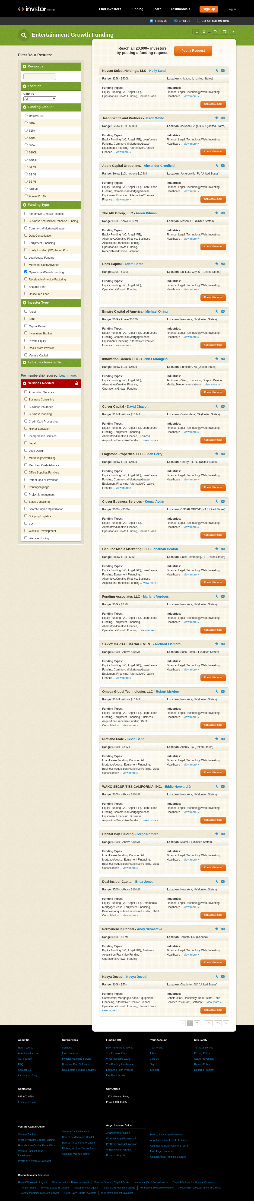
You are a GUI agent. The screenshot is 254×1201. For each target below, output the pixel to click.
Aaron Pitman (146, 213)
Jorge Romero (148, 834)
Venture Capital (36, 355)
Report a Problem (204, 1069)
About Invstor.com (28, 1053)
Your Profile (156, 1047)
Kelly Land (157, 71)
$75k (30, 145)
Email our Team (27, 1102)
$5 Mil (30, 181)
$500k (31, 160)
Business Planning (38, 414)
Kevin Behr (135, 739)
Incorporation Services (40, 436)
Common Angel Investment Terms (169, 1145)
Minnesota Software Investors (157, 1187)
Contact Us (24, 1069)
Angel (30, 311)
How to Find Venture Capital (78, 1137)
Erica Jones (144, 881)
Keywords (35, 66)
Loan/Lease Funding (39, 257)
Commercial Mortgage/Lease (44, 228)
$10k (30, 123)
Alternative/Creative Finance (44, 214)
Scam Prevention (204, 1058)
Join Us (154, 1058)
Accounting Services (39, 392)
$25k (30, 130)
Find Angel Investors (161, 1151)
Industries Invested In (44, 362)
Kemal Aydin (154, 501)
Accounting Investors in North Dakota (199, 1187)
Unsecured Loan (36, 294)
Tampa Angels (28, 1187)
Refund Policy (202, 1064)
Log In (232, 9)
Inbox (153, 1053)
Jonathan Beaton (165, 549)
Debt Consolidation (38, 235)
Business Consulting (39, 399)
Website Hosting (36, 538)
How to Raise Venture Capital (78, 1142)
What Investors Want (118, 1058)
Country (28, 93)
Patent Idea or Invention (41, 480)
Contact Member (223, 70)
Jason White (154, 118)
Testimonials (180, 9)
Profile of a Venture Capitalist (34, 1161)
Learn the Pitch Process (119, 1069)
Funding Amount (41, 107)
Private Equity (35, 341)
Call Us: (215, 20)
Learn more (67, 375)
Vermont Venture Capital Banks (112, 1182)
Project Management (39, 494)
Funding (136, 9)
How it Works (25, 1047)
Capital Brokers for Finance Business (194, 1182)
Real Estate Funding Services (79, 1069)
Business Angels (115, 1155)
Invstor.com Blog (27, 1075)
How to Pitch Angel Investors (166, 1134)
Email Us (184, 20)
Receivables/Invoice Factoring (45, 279)
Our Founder (25, 1058)
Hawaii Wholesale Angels (32, 1182)
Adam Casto (133, 264)
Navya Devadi (136, 977)
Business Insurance (38, 407)
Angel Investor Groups (118, 1149)
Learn (156, 9)
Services (67, 1047)
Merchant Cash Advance (41, 265)
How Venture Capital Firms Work (36, 1145)
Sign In (154, 1064)
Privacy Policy (202, 1053)
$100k (31, 152)
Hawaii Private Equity (86, 1187)
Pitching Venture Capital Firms (79, 1148)
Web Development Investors (117, 1192)
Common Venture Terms (75, 1153)
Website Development (40, 531)
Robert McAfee (167, 691)
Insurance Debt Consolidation (151, 1182)
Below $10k (34, 116)
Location (34, 86)
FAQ (20, 1064)
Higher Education (37, 428)
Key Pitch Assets (115, 1075)
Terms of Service (203, 1047)
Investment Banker (38, 333)
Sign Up (209, 9)
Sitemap (154, 1069)
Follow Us (161, 20)
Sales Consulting (37, 501)
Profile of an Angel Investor (121, 1144)
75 (225, 31)
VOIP (29, 523)
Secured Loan (35, 287)
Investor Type (38, 302)
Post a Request (193, 50)
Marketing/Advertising (40, 458)
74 (216, 31)
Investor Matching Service (77, 1058)
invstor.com (36, 9)
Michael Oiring (156, 311)
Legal (30, 443)
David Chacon (138, 406)
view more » (191, 96)
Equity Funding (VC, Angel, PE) (46, 250)
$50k (30, 138)
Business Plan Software (75, 1064)
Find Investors (110, 9)
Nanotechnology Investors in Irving (40, 1192)
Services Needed (41, 383)
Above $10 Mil (36, 196)
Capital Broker (35, 326)
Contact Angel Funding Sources (168, 1156)
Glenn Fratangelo (154, 359)
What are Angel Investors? (121, 1138)
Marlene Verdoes (156, 596)
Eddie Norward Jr (178, 786)
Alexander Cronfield (159, 166)
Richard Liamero (168, 644)
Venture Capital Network (76, 1131)
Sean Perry (154, 454)
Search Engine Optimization (43, 509)
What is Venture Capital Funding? (37, 1139)
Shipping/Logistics (37, 516)
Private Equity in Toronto (55, 1187)
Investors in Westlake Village (119, 1187)
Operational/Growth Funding (44, 272)
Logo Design (34, 450)
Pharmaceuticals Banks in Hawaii (70, 1182)
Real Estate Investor (39, 348)
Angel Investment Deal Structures (169, 1140)
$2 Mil (30, 174)
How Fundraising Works (119, 1047)
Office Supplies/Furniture (41, 472)
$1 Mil (30, 167)
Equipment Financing (39, 243)
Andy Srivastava (149, 929)
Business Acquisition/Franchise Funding (51, 221)
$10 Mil (31, 189)
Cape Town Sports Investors (80, 1192)
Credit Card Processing (40, 421)
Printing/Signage (36, 487)
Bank (29, 319)
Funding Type (38, 205)
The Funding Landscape (120, 1064)
